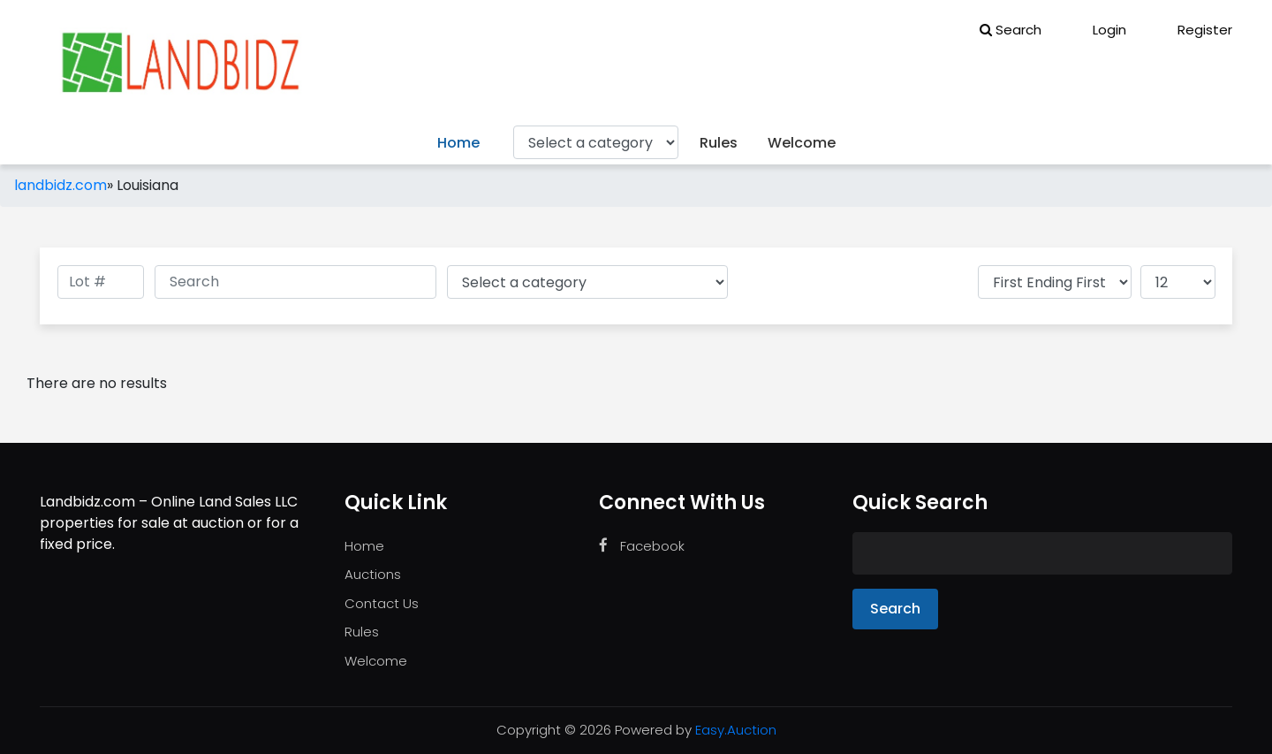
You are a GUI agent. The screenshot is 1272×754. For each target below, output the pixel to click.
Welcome (802, 143)
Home (458, 143)
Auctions (372, 574)
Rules (719, 143)
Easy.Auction (735, 729)
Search (1010, 29)
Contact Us (381, 603)
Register (1192, 29)
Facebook (642, 546)
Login (1097, 29)
